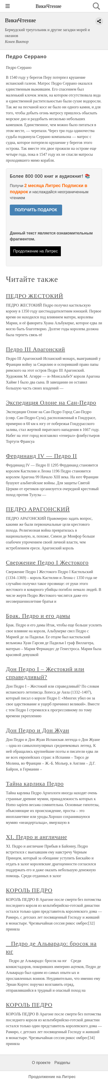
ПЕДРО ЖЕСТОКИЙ (34, 296)
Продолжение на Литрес (35, 251)
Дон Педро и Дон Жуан (37, 730)
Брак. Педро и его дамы (38, 616)
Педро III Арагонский (35, 349)
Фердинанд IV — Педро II (41, 456)
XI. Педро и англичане (36, 837)
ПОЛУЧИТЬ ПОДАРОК (36, 210)
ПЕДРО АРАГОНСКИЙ (38, 509)
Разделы (62, 1063)
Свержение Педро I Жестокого (47, 562)
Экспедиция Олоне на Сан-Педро (51, 402)
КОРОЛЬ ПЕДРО (29, 890)
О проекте (41, 1063)
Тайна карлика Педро (35, 783)
